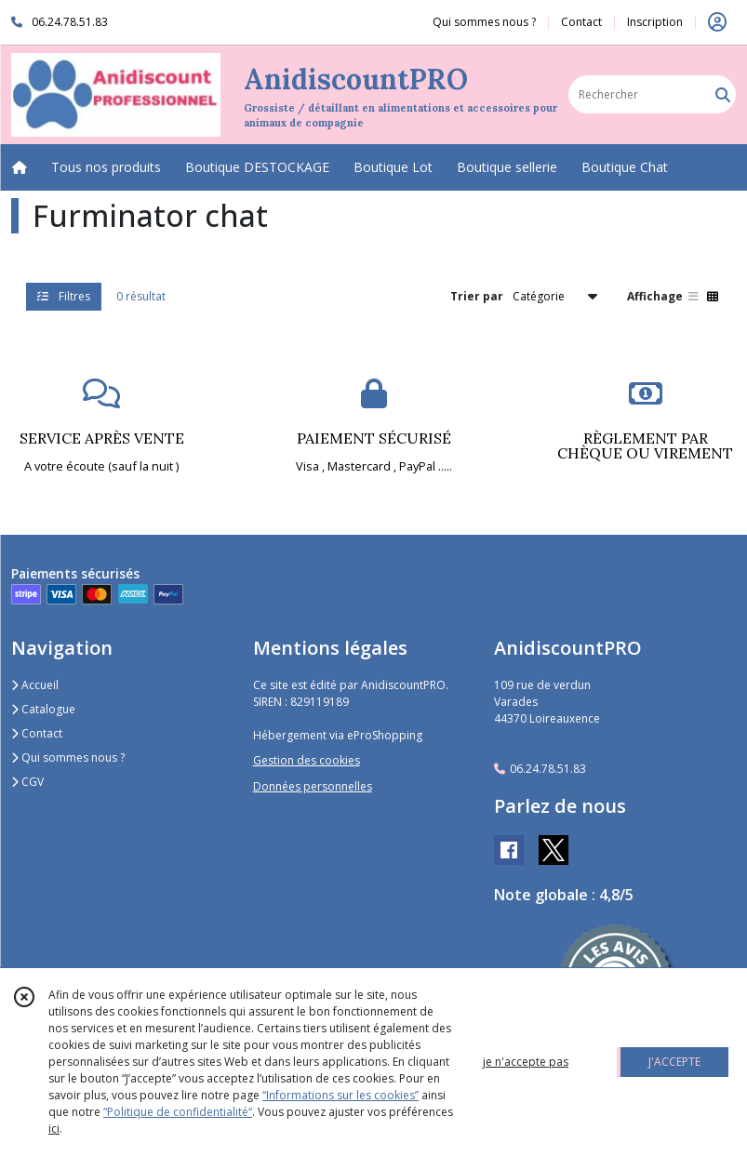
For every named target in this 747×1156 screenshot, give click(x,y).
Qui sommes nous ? (68, 757)
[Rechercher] (723, 94)
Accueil (35, 685)
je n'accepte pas (525, 1062)
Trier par (476, 296)
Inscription (655, 22)
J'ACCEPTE (674, 1062)
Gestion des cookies (306, 760)
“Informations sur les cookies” (340, 1095)
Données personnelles (312, 786)
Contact (581, 22)
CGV (27, 782)
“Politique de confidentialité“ (177, 1112)
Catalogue (43, 709)
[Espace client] (717, 22)
